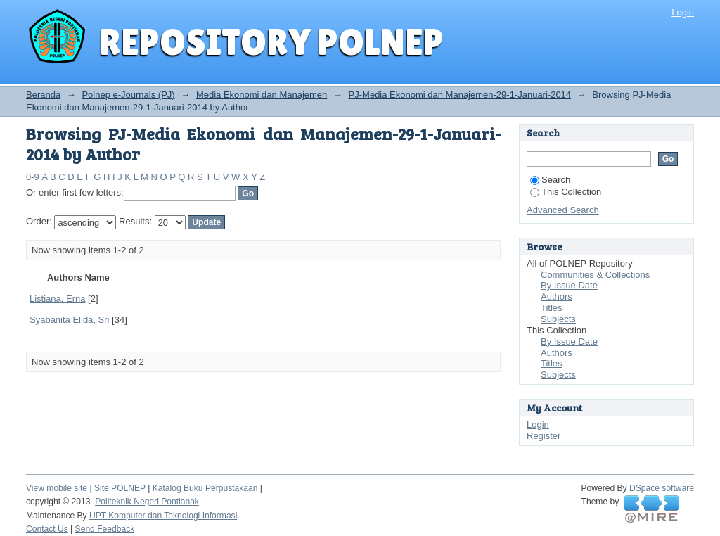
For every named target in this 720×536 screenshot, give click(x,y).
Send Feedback (105, 529)
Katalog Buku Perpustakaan (205, 488)
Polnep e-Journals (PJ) (128, 94)
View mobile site (56, 488)
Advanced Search (563, 210)
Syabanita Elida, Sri (69, 319)
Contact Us (47, 529)
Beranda (43, 94)
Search (550, 179)
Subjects (558, 319)
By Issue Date (569, 285)
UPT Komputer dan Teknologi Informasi (163, 516)
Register (543, 435)
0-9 (32, 177)
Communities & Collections (595, 274)
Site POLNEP (120, 488)
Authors (556, 296)
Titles (551, 307)
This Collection (565, 191)
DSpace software (661, 488)
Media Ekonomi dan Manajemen (261, 94)
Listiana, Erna (58, 298)
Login (682, 12)
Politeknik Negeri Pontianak (147, 501)
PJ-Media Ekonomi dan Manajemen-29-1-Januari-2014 (460, 94)
